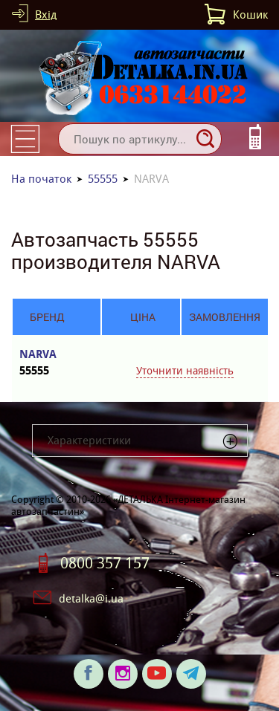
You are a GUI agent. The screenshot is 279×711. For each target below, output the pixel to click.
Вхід (46, 14)
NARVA (46, 363)
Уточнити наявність (185, 370)
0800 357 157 (105, 563)
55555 (103, 179)
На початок (41, 179)
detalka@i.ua (91, 598)
